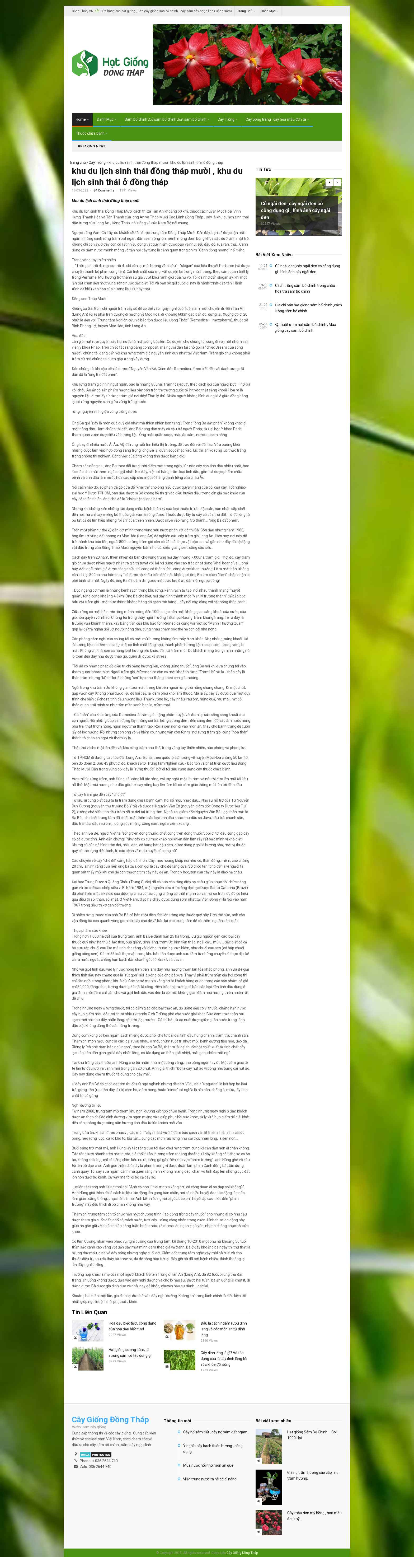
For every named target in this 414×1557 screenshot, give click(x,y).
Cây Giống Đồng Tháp (242, 1553)
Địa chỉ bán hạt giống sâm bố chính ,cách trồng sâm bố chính (308, 308)
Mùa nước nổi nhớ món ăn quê (208, 1465)
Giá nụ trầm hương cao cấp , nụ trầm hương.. (312, 1475)
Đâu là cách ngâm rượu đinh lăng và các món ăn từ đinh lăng (224, 1329)
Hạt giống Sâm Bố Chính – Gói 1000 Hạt (312, 1435)
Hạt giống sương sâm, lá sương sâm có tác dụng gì (130, 1353)
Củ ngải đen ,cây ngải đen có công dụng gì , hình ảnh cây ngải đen (295, 210)
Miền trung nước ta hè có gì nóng (210, 1479)
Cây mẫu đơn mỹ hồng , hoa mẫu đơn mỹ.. (314, 1516)
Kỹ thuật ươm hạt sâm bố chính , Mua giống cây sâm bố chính (305, 327)
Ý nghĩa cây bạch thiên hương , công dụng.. (213, 1449)
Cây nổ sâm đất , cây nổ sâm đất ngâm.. (216, 1432)
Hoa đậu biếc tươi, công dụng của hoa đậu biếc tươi (132, 1326)
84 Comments (103, 190)
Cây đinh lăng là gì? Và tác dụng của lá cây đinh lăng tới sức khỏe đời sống (224, 1359)
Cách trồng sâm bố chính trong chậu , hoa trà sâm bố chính (306, 288)
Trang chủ (77, 162)
